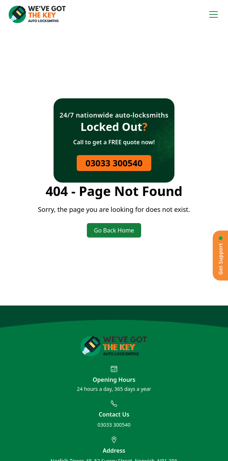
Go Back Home (114, 230)
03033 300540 (113, 163)
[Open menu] (213, 14)
